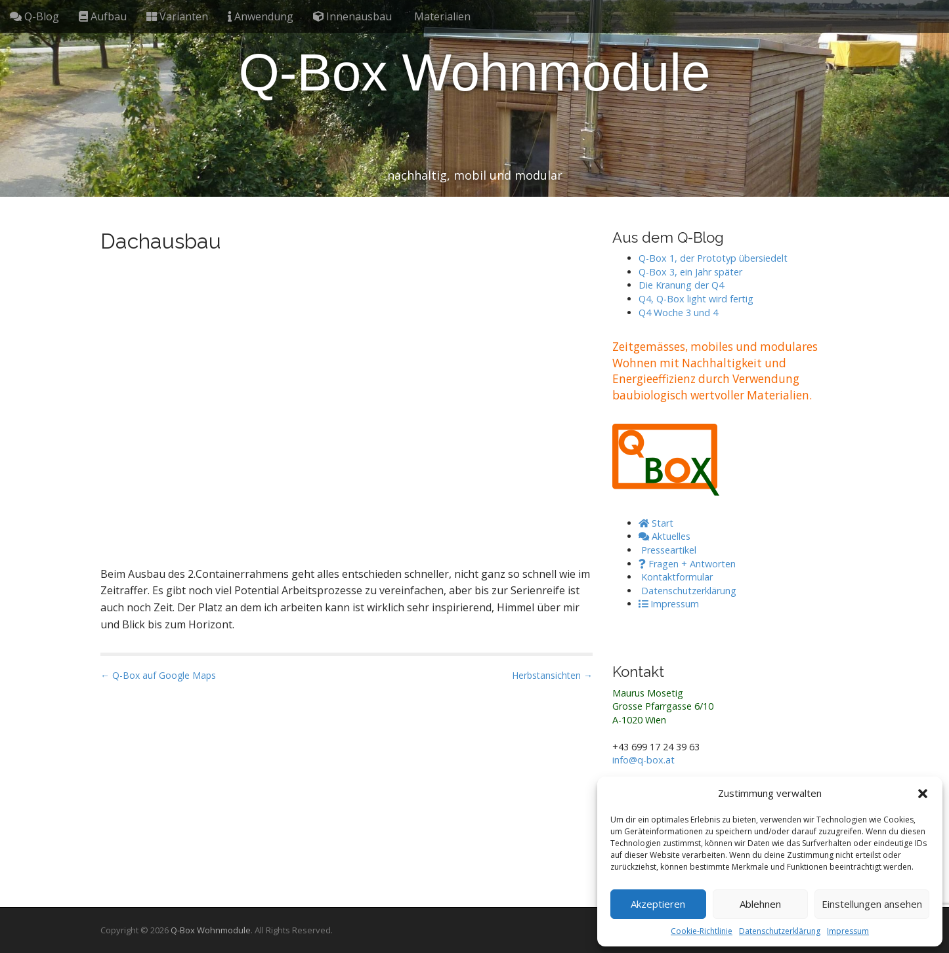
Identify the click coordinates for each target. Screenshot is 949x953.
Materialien (441, 16)
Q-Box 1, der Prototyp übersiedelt (713, 258)
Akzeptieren (658, 903)
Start (656, 523)
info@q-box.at (643, 760)
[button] (922, 793)
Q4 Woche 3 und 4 (678, 312)
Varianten (177, 16)
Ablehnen (760, 903)
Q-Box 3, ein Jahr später (690, 272)
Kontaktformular (676, 577)
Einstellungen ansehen (872, 903)
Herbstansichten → (552, 675)
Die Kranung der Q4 (681, 285)
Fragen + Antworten (687, 564)
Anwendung (260, 16)
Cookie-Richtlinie (701, 931)
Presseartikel (667, 550)
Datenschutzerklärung (779, 931)
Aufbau (103, 16)
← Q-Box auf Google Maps (158, 675)
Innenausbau (352, 16)
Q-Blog (34, 16)
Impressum (848, 931)
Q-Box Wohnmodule (475, 72)
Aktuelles (664, 536)
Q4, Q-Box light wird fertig (696, 299)
